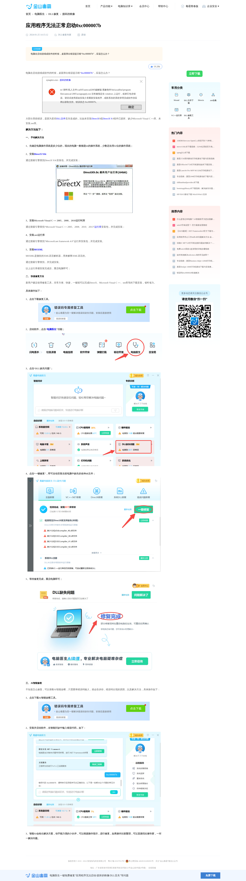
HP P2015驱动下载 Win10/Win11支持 (192, 194)
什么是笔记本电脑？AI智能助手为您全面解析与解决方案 (196, 219)
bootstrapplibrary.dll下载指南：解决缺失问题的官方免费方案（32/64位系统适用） (196, 188)
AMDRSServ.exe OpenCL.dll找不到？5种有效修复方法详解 (196, 141)
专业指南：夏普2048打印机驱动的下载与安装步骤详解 (196, 176)
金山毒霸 (36, 875)
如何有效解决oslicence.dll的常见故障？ (193, 255)
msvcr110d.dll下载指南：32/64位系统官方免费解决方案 (196, 147)
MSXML (38, 249)
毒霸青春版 (189, 6)
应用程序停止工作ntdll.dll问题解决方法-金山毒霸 (196, 237)
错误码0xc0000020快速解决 (188, 273)
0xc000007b (87, 73)
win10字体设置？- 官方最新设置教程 (192, 225)
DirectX (95, 118)
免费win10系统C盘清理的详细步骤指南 (193, 249)
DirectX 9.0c (40, 154)
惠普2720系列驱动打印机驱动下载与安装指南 (195, 159)
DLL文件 (61, 118)
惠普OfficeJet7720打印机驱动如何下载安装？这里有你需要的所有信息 (196, 164)
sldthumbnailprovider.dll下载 (188, 182)
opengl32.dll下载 (183, 153)
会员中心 (144, 6)
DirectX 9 (107, 118)
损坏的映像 (65, 80)
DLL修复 (53, 14)
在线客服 (152, 868)
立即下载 (194, 73)
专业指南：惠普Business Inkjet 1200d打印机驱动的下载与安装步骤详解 (196, 261)
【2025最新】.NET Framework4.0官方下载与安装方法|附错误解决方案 (196, 231)
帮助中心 (163, 6)
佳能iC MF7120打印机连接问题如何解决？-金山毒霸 (196, 243)
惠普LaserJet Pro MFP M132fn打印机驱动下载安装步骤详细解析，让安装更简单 (196, 170)
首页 (87, 6)
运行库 (97, 227)
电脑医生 (40, 14)
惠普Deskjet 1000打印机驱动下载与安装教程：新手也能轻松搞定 (196, 267)
